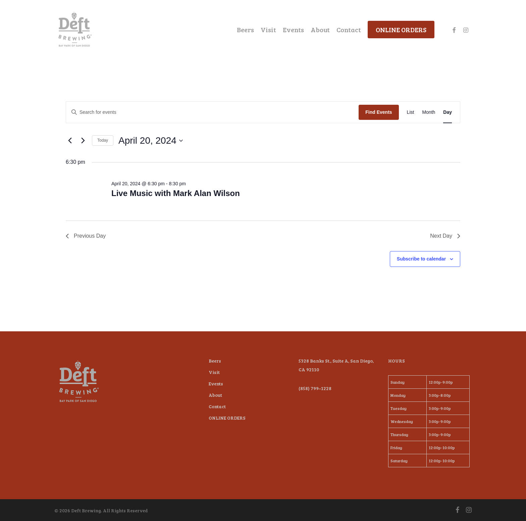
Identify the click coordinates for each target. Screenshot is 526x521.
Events (216, 383)
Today (102, 140)
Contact (217, 406)
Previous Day (86, 236)
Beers (215, 361)
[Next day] (83, 141)
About (215, 395)
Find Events (378, 112)
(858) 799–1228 (315, 388)
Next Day (445, 236)
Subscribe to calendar (421, 259)
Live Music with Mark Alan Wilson (175, 193)
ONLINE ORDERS (227, 418)
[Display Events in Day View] (447, 112)
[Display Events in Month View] (428, 112)
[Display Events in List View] (410, 112)
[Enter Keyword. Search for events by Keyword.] (212, 112)
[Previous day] (70, 141)
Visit (214, 372)
